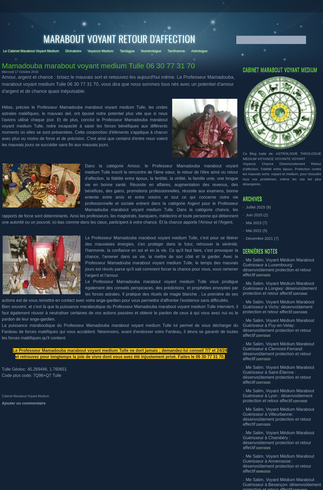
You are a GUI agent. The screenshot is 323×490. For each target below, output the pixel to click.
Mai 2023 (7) (255, 222)
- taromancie (139, 477)
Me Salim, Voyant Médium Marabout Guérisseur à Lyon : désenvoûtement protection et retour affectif (282, 352)
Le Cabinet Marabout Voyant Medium (31, 51)
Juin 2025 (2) (256, 215)
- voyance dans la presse (239, 477)
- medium (215, 477)
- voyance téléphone (178, 477)
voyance (89, 477)
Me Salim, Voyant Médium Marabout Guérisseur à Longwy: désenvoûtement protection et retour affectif (282, 277)
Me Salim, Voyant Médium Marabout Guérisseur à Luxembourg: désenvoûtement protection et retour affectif (282, 262)
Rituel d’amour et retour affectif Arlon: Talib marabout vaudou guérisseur (276, 428)
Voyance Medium (101, 51)
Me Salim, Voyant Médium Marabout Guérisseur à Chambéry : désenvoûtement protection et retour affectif (282, 383)
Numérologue (151, 51)
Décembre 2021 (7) (260, 237)
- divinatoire (156, 477)
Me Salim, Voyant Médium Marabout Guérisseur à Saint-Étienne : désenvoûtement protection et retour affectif (282, 338)
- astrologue (200, 477)
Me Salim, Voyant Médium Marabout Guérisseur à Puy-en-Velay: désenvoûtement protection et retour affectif (282, 307)
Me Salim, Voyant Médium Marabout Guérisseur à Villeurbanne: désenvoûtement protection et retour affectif (282, 368)
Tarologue (127, 51)
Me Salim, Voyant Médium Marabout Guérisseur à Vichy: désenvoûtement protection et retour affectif (282, 291)
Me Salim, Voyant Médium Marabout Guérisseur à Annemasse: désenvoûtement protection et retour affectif (282, 399)
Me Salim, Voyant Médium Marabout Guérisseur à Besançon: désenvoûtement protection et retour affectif (282, 414)
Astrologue (199, 51)
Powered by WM (161, 466)
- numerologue (121, 477)
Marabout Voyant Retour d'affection (119, 38)
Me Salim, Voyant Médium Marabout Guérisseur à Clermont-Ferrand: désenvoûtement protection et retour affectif (282, 323)
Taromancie (176, 51)
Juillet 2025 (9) (257, 207)
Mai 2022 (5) (255, 230)
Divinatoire (73, 51)
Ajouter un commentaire (21, 403)
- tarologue (103, 477)
